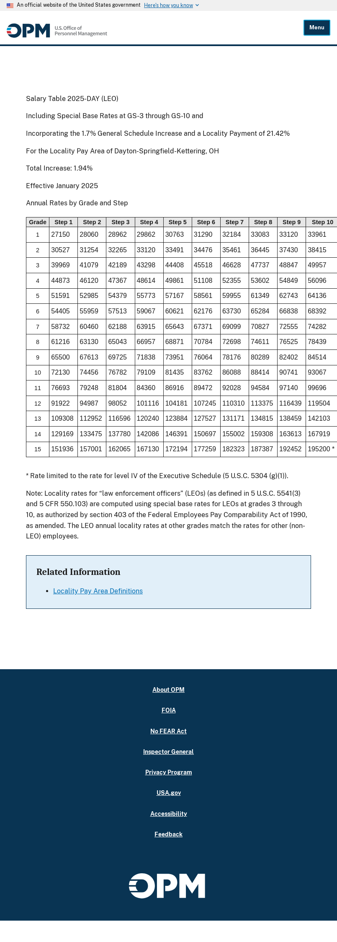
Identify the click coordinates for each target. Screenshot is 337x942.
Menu (316, 27)
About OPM (168, 689)
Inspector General (168, 751)
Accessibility (168, 813)
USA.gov (169, 792)
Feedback (168, 834)
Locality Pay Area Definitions (98, 591)
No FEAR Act (168, 731)
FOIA (169, 710)
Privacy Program (168, 772)
